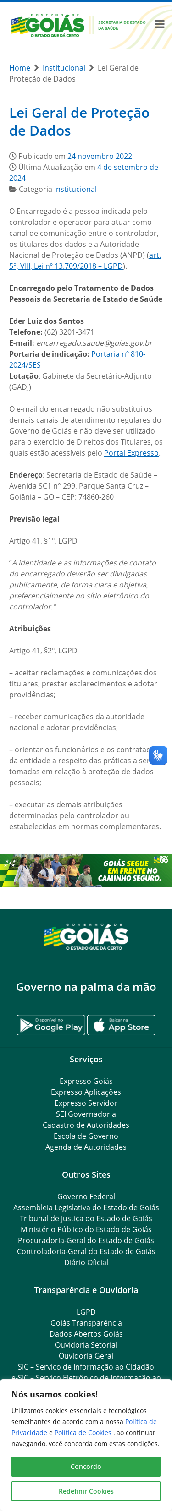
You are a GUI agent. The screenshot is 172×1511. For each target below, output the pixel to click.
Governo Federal (86, 1196)
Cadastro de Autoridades (86, 1125)
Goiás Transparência (86, 1323)
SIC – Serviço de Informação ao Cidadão (86, 1367)
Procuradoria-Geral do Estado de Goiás (86, 1240)
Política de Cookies (84, 1432)
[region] (86, 1445)
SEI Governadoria (86, 1114)
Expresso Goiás (86, 1081)
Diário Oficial (86, 1262)
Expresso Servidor (86, 1103)
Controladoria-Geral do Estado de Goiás (86, 1251)
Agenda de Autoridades (86, 1147)
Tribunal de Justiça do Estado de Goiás (86, 1218)
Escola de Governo (86, 1136)
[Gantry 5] (86, 936)
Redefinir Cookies (86, 1491)
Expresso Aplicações (86, 1092)
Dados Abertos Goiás (86, 1334)
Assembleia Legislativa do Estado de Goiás (86, 1207)
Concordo (86, 1466)
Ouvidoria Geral (86, 1356)
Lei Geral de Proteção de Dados (79, 121)
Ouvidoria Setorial (86, 1345)
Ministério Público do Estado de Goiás (86, 1229)
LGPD (86, 1312)
